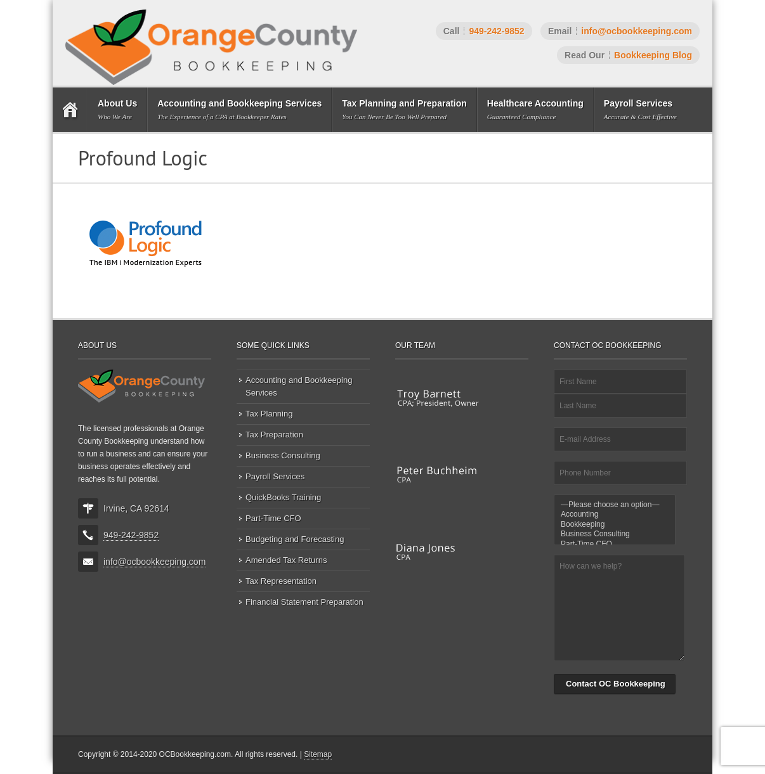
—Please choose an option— (614, 505)
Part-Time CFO (273, 518)
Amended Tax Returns (286, 560)
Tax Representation (281, 581)
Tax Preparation (274, 434)
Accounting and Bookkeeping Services (298, 386)
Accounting (614, 514)
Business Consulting (282, 455)
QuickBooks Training (283, 497)
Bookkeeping (614, 524)
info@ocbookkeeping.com (636, 31)
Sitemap (318, 754)
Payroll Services (274, 476)
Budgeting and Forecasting (294, 539)
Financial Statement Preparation (304, 602)
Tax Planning (268, 413)
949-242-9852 (496, 31)
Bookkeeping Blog (653, 55)
